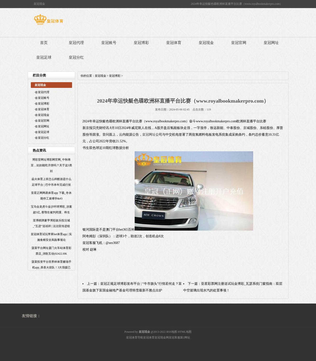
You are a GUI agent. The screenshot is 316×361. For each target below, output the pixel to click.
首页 (44, 43)
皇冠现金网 (162, 337)
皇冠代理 (76, 43)
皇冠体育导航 (134, 337)
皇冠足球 (43, 57)
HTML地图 (185, 331)
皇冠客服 (174, 337)
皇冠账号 (108, 43)
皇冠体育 (173, 43)
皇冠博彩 (141, 43)
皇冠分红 (76, 57)
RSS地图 (171, 331)
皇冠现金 (206, 43)
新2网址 (185, 337)
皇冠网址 (271, 43)
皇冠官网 (238, 43)
